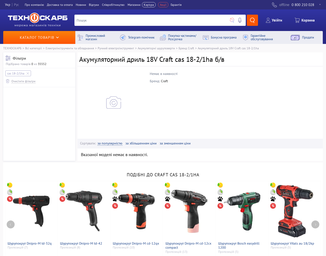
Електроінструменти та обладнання (70, 48)
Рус (16, 4)
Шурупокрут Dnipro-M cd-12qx (136, 243)
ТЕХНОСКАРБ (12, 48)
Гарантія (176, 5)
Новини (81, 5)
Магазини (134, 5)
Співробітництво (113, 5)
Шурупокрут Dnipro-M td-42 (81, 243)
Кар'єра (149, 5)
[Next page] (315, 224)
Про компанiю (34, 5)
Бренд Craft (186, 48)
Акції (163, 5)
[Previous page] (11, 224)
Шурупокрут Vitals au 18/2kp (292, 243)
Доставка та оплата (60, 5)
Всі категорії (33, 48)
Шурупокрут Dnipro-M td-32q (30, 243)
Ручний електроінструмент (116, 48)
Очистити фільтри (23, 81)
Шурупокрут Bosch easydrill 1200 (239, 245)
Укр (7, 4)
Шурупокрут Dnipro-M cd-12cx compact (188, 245)
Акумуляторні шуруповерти (156, 48)
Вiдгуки (94, 5)
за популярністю (109, 143)
